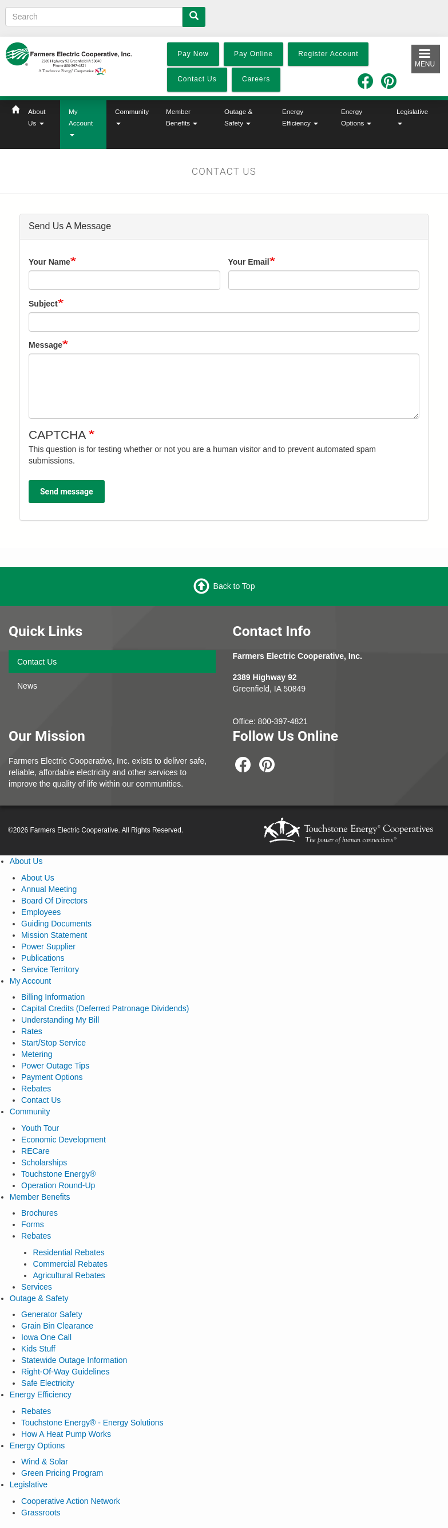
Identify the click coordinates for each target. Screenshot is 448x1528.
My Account (81, 122)
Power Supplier (48, 946)
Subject (43, 303)
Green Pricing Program (62, 1473)
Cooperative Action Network (70, 1501)
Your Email (248, 261)
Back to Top (234, 586)
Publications (43, 958)
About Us (37, 117)
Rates (31, 1031)
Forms (32, 1224)
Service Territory (50, 969)
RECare (35, 1151)
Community (132, 116)
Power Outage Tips (55, 1065)
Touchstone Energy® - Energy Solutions (92, 1422)
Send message (66, 491)
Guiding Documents (56, 923)
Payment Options (51, 1077)
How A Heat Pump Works (66, 1434)
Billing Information (53, 996)
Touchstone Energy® (58, 1174)
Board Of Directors (54, 900)
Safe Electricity (47, 1383)
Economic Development (63, 1139)
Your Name (49, 261)
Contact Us (37, 661)
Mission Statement (54, 935)
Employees (41, 912)
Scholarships (44, 1162)
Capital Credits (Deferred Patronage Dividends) (105, 1008)
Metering (36, 1054)
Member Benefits (181, 117)
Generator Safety (51, 1314)
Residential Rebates (68, 1252)
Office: (245, 721)
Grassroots (40, 1512)
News (27, 685)
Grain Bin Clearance (57, 1325)
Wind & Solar (44, 1461)
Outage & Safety (238, 117)
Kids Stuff (38, 1348)
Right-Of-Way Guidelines (65, 1371)
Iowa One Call (46, 1337)
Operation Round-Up (58, 1185)
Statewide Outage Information (74, 1360)
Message (45, 344)
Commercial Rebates (70, 1263)
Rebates (36, 1088)
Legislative (412, 116)
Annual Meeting (49, 889)
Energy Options (356, 117)
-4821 (297, 721)
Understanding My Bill (60, 1019)
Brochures (39, 1212)
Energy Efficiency (300, 117)
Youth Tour (40, 1128)
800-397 (272, 721)
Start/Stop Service (53, 1042)
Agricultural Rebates (69, 1275)
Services (36, 1286)
